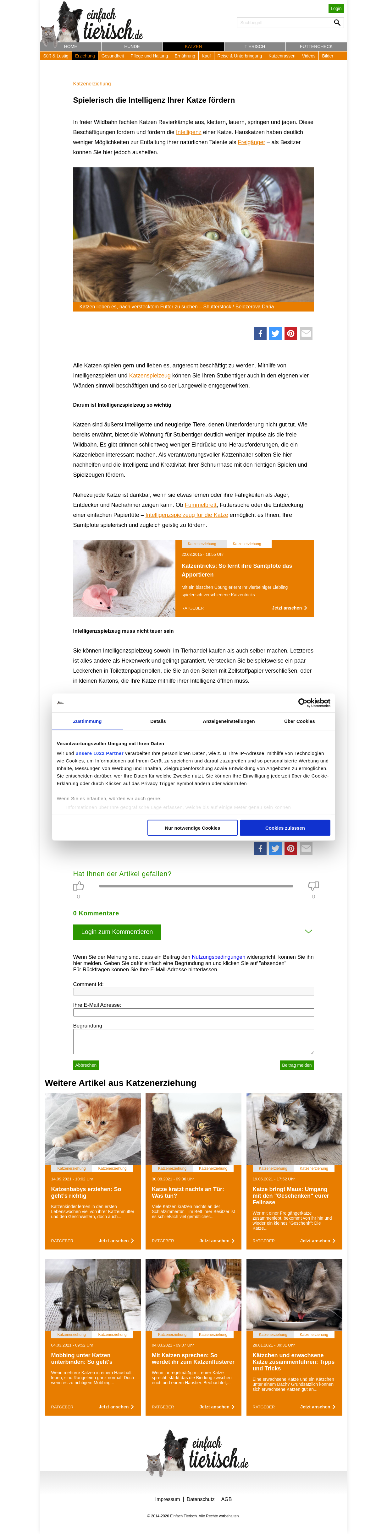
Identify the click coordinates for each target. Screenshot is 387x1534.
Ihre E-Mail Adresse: (97, 1005)
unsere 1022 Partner (99, 753)
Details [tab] (158, 721)
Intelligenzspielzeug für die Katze (187, 515)
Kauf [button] (206, 55)
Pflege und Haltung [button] (149, 55)
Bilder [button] (327, 55)
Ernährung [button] (184, 55)
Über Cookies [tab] (299, 721)
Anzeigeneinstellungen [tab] (229, 721)
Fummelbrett (201, 505)
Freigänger (251, 142)
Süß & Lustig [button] (56, 55)
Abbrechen (86, 1065)
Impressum (167, 1499)
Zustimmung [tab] (87, 721)
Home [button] (70, 46)
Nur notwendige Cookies (192, 827)
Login (336, 8)
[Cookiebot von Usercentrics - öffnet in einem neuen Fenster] (302, 702)
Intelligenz (189, 132)
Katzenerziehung (92, 83)
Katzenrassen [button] (282, 55)
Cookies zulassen (285, 827)
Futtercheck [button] (316, 46)
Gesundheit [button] (113, 55)
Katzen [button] (193, 46)
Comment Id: (88, 984)
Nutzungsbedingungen (218, 957)
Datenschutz (201, 1499)
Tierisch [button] (255, 46)
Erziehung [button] (85, 55)
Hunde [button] (132, 46)
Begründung (87, 1026)
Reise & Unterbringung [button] (240, 55)
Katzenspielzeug (150, 375)
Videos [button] (309, 55)
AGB (226, 1499)
